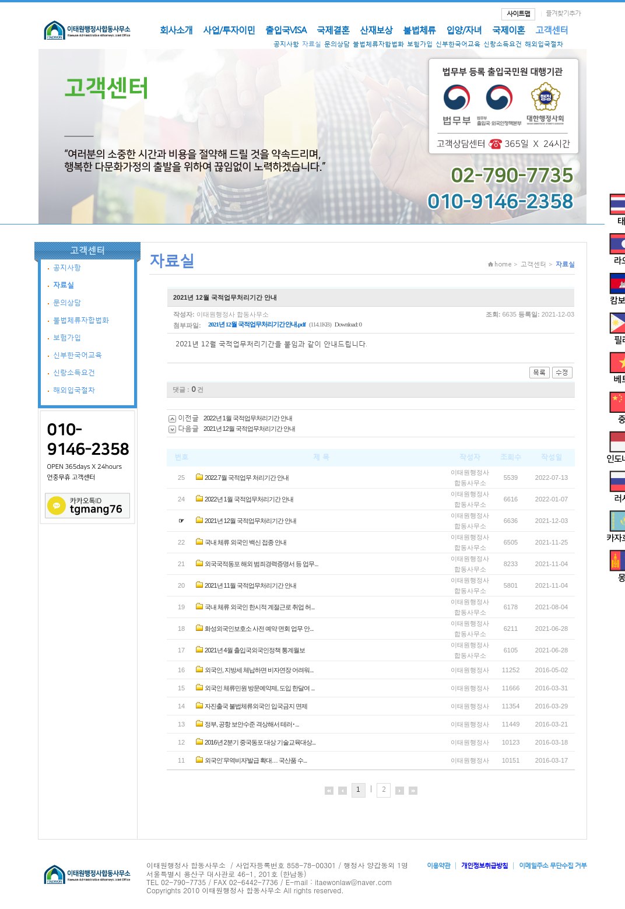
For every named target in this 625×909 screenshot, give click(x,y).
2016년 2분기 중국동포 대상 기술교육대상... (260, 742)
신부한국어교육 (458, 44)
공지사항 (286, 44)
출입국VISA (285, 30)
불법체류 (419, 30)
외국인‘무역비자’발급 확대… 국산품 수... (256, 760)
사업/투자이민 (229, 30)
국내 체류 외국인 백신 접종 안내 (245, 542)
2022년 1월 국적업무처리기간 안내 (247, 418)
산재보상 (376, 30)
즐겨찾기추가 (563, 13)
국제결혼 (333, 30)
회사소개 (176, 30)
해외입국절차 (544, 44)
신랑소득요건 (502, 44)
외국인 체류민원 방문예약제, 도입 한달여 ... (260, 688)
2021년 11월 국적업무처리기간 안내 (250, 585)
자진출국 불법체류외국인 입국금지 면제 (256, 706)
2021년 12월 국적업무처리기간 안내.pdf (257, 324)
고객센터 (551, 30)
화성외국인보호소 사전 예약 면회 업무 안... (259, 628)
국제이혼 (508, 30)
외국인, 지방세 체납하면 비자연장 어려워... (259, 669)
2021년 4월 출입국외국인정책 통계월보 (255, 650)
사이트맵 (518, 13)
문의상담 (337, 44)
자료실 (311, 44)
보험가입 (420, 44)
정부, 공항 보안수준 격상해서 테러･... (252, 724)
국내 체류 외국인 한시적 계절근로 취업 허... (260, 606)
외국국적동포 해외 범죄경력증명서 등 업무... (261, 563)
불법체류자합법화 (378, 44)
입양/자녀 (464, 30)
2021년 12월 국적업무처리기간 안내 (249, 428)
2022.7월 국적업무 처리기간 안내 (247, 477)
